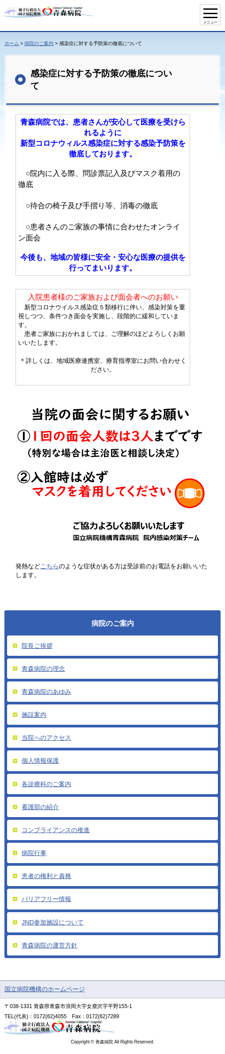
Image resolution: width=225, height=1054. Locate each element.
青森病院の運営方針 (49, 945)
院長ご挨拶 (37, 645)
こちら (49, 566)
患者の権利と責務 (46, 875)
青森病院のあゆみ (46, 691)
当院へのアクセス (46, 737)
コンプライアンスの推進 (56, 829)
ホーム (11, 43)
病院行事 (34, 852)
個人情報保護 (40, 760)
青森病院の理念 (43, 668)
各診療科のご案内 (46, 784)
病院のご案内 (38, 43)
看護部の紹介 (40, 806)
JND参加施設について (53, 922)
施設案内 (34, 714)
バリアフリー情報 (46, 898)
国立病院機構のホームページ (44, 989)
